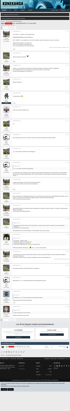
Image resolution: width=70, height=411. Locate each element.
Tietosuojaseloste (60, 358)
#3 (67, 65)
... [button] (6, 27)
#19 (67, 291)
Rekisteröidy (18, 337)
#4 (67, 79)
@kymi (14, 151)
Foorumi (4, 10)
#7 (67, 120)
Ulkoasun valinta (5, 358)
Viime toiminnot (22, 367)
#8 (67, 134)
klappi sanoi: (16, 310)
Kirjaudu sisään (52, 334)
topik (64, 347)
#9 (67, 148)
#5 (67, 92)
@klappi (21, 280)
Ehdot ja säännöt (52, 358)
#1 (67, 31)
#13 (67, 205)
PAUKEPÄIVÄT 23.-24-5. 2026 (21, 346)
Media (15, 10)
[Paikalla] (6, 240)
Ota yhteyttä (45, 358)
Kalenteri (30, 10)
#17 (67, 265)
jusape (3, 25)
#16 (67, 251)
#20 (67, 306)
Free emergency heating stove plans (10, 14)
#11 (67, 179)
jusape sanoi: (16, 222)
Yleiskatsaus (22, 362)
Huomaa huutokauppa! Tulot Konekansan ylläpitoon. (13, 18)
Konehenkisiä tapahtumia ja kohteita (24, 347)
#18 (67, 277)
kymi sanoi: (16, 294)
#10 (67, 162)
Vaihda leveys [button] (14, 358)
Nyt (9, 10)
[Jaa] (66, 31)
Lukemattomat (22, 365)
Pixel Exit (41, 380)
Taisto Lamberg (48, 374)
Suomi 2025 (21, 358)
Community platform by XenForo (24, 380)
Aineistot (23, 10)
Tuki (65, 358)
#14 (67, 219)
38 (8, 27)
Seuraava (12, 27)
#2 (67, 53)
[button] (12, 10)
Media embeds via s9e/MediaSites (50, 380)
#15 (67, 234)
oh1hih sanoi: (16, 166)
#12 (67, 193)
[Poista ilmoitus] (67, 14)
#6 (67, 106)
